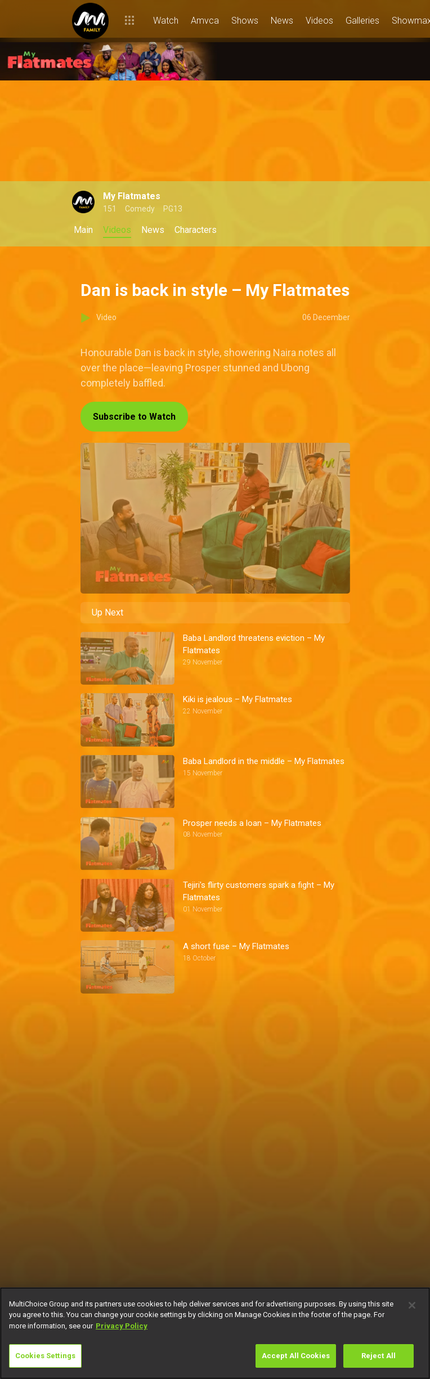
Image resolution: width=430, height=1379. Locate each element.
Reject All (378, 1355)
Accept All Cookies (296, 1355)
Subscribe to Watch (134, 416)
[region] (215, 1333)
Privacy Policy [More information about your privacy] (121, 1326)
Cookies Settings (45, 1355)
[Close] (412, 1305)
